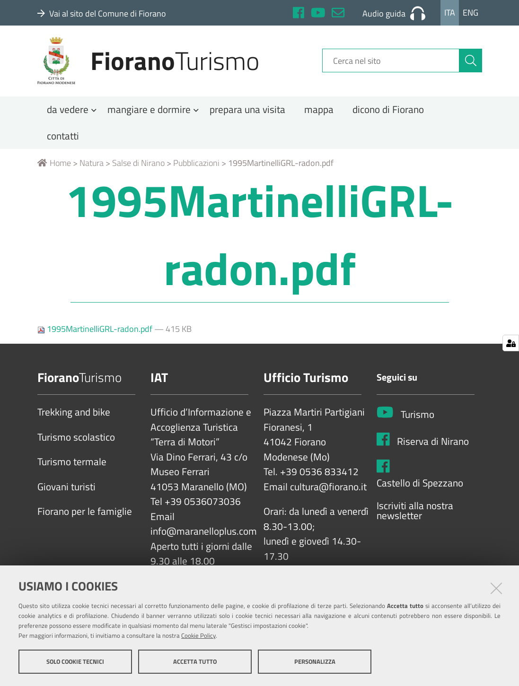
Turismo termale (71, 465)
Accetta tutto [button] (195, 661)
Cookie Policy (198, 635)
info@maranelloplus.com (203, 535)
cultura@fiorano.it (328, 490)
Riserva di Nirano (433, 445)
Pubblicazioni (196, 166)
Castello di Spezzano (420, 487)
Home (54, 166)
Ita (449, 12)
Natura (91, 166)
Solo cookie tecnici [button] (75, 661)
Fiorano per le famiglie (84, 515)
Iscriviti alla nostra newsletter (415, 514)
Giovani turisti (66, 490)
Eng (470, 12)
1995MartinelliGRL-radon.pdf (95, 332)
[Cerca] (470, 63)
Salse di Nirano (138, 166)
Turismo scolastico (76, 440)
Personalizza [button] (314, 661)
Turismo (417, 418)
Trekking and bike (73, 416)
